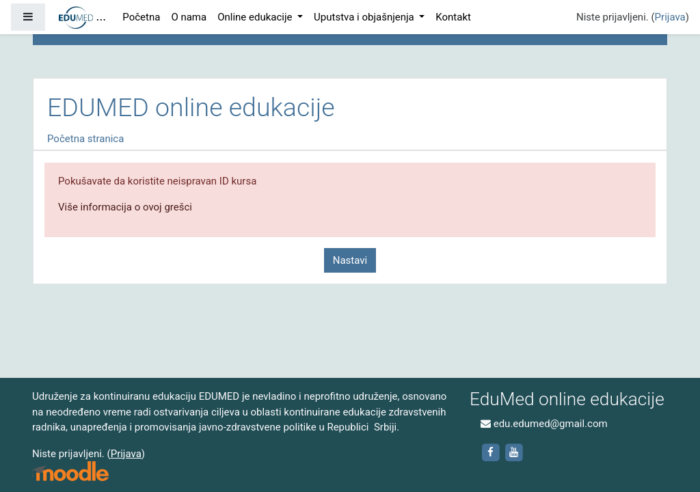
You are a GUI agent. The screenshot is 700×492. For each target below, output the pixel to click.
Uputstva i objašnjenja (365, 17)
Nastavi (350, 260)
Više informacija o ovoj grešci (125, 207)
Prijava (670, 17)
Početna (141, 17)
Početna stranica (85, 139)
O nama (188, 17)
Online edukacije (256, 17)
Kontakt (453, 17)
